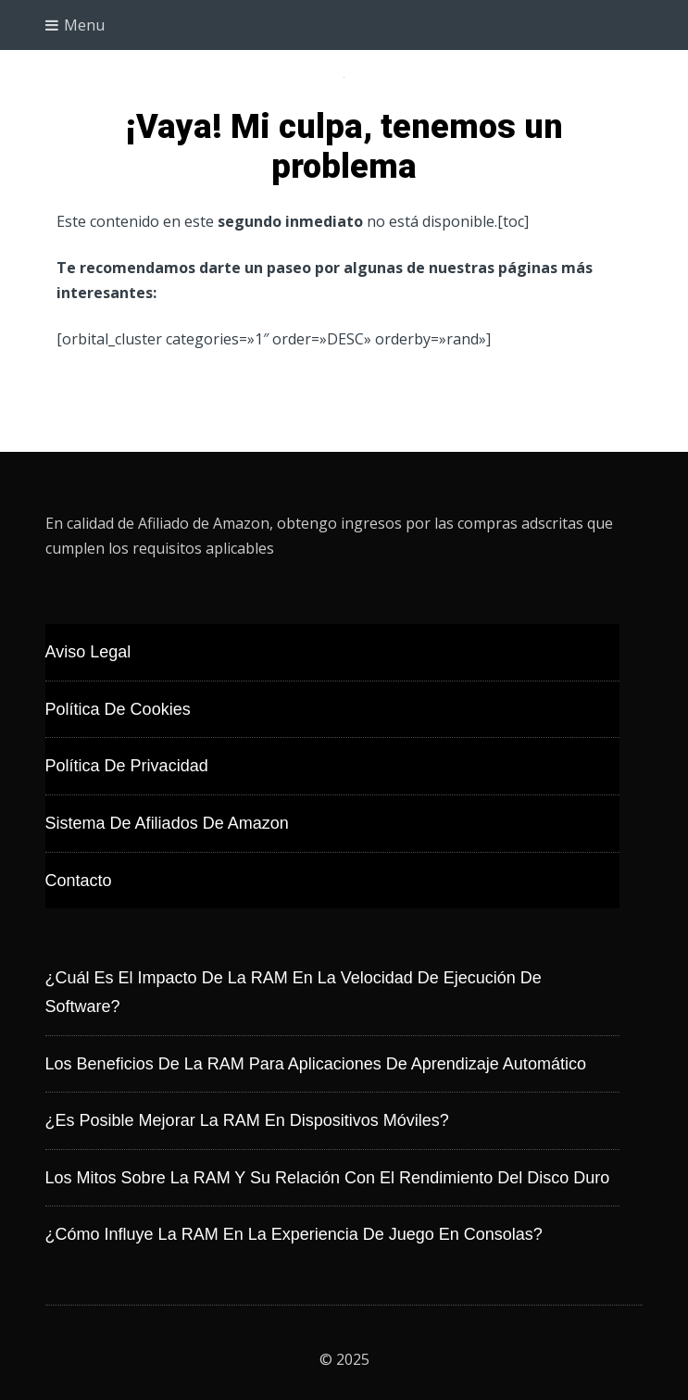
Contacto (78, 880)
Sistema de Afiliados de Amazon (167, 823)
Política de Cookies (118, 709)
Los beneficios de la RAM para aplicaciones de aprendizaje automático (315, 1064)
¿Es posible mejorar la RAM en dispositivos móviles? (247, 1120)
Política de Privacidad (126, 765)
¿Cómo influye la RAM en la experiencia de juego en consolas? (294, 1234)
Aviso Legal (88, 652)
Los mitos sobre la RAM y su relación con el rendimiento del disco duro (327, 1178)
